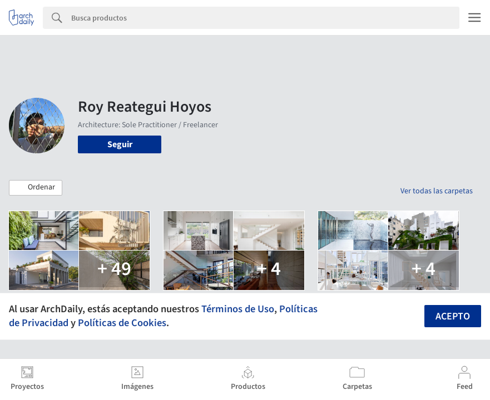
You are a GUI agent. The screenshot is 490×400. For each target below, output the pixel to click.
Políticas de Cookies (122, 323)
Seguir (119, 144)
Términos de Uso (237, 309)
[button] (35, 188)
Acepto (452, 316)
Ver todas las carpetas (436, 191)
